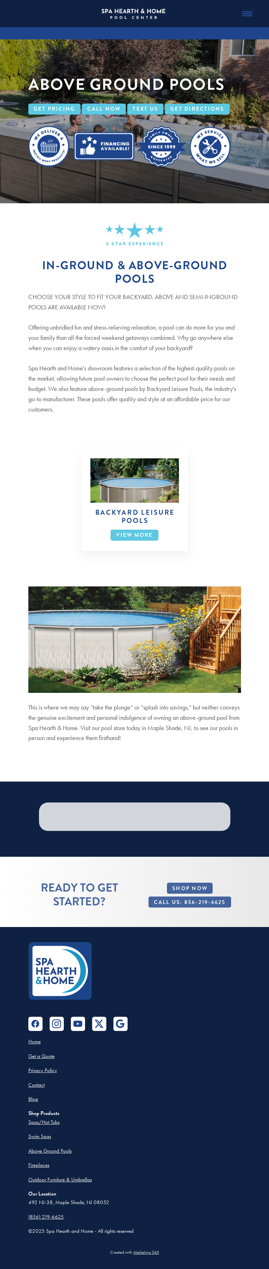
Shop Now (189, 898)
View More (134, 535)
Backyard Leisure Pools (135, 516)
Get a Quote (41, 1056)
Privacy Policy (42, 1070)
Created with (134, 1252)
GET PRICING (54, 109)
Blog (33, 1099)
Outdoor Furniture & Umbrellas (60, 1179)
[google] (120, 1024)
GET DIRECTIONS (197, 109)
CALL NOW (104, 109)
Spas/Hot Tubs (44, 1122)
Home (34, 1041)
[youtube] (78, 1024)
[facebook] (35, 1024)
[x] (99, 1024)
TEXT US (145, 109)
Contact (36, 1085)
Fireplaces (38, 1165)
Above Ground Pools (50, 1151)
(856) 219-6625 (46, 1217)
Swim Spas (39, 1136)
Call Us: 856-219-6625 (189, 912)
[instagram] (57, 1024)
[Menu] (247, 13)
